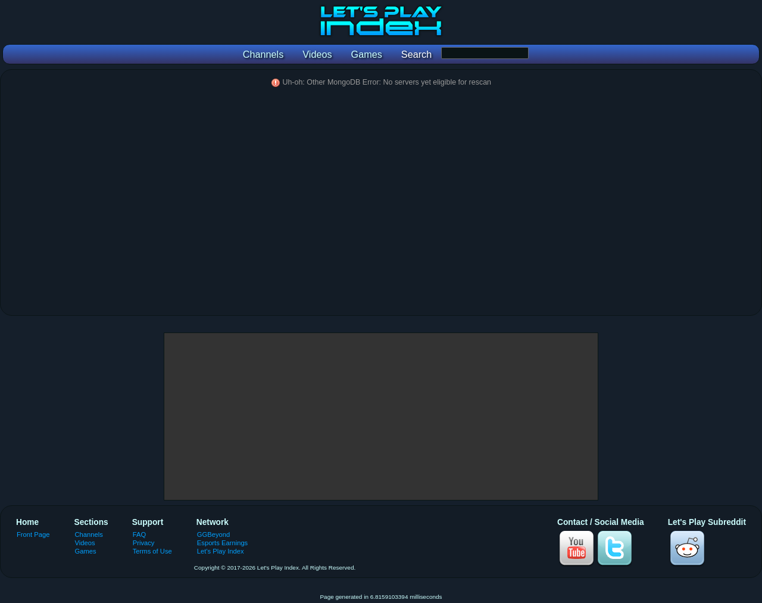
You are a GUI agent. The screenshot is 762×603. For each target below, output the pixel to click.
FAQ (139, 534)
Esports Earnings (222, 542)
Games (85, 551)
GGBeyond (213, 534)
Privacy (144, 542)
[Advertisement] (381, 416)
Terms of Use (152, 551)
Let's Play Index (220, 551)
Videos (85, 542)
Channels (89, 534)
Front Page (33, 534)
